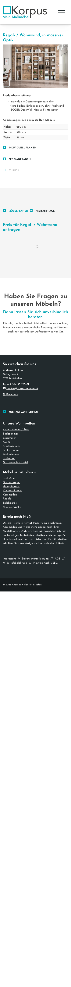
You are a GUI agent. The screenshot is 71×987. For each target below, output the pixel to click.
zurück (13, 170)
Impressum (9, 558)
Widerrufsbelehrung (15, 563)
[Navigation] (61, 12)
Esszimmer (9, 438)
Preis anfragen (20, 159)
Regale (7, 498)
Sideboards (10, 503)
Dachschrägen (11, 482)
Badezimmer (10, 433)
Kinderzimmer (11, 446)
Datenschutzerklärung (35, 558)
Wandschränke (12, 507)
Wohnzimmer (11, 454)
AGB (57, 558)
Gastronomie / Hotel (15, 462)
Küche (6, 442)
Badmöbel (9, 478)
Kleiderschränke (12, 490)
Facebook (10, 394)
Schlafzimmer (11, 450)
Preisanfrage (45, 211)
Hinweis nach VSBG (45, 563)
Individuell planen (22, 148)
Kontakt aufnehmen (23, 412)
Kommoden (10, 494)
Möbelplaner (18, 211)
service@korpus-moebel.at (22, 388)
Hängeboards (11, 486)
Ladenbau (9, 458)
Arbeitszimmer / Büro (16, 429)
